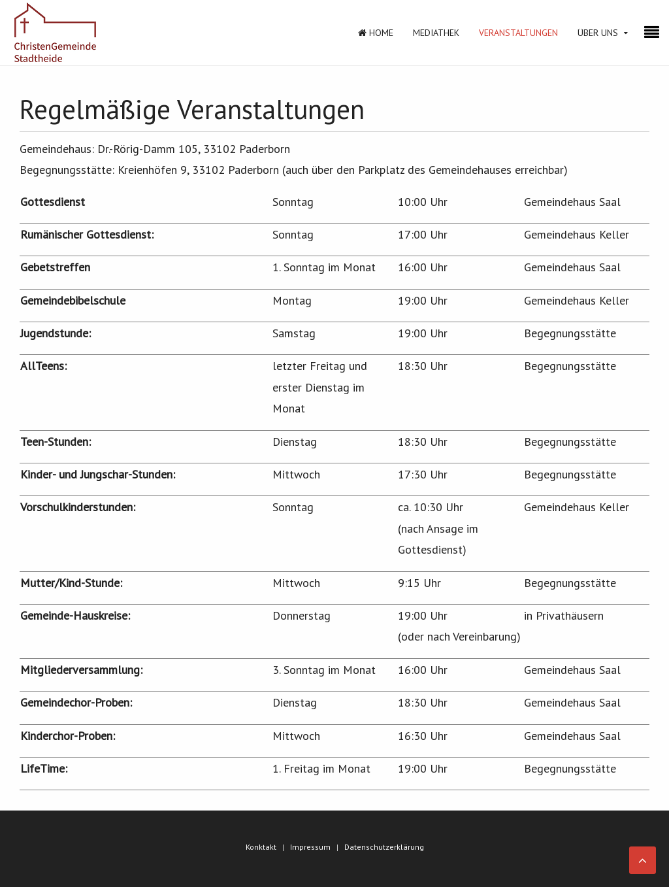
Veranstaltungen (518, 33)
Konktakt (261, 847)
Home (375, 33)
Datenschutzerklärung (384, 847)
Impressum (310, 847)
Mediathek (436, 33)
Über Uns (598, 33)
